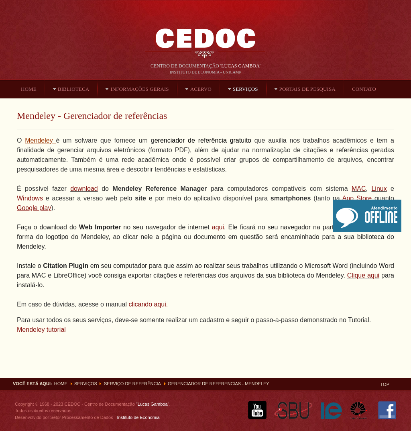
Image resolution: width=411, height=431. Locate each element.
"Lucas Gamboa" (152, 404)
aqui (218, 227)
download (84, 188)
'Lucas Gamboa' (240, 66)
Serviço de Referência (132, 383)
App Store (357, 198)
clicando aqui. (147, 304)
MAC (359, 188)
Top (384, 384)
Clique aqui (363, 275)
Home (60, 383)
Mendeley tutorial (41, 329)
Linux (379, 188)
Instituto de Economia (137, 417)
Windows (30, 198)
